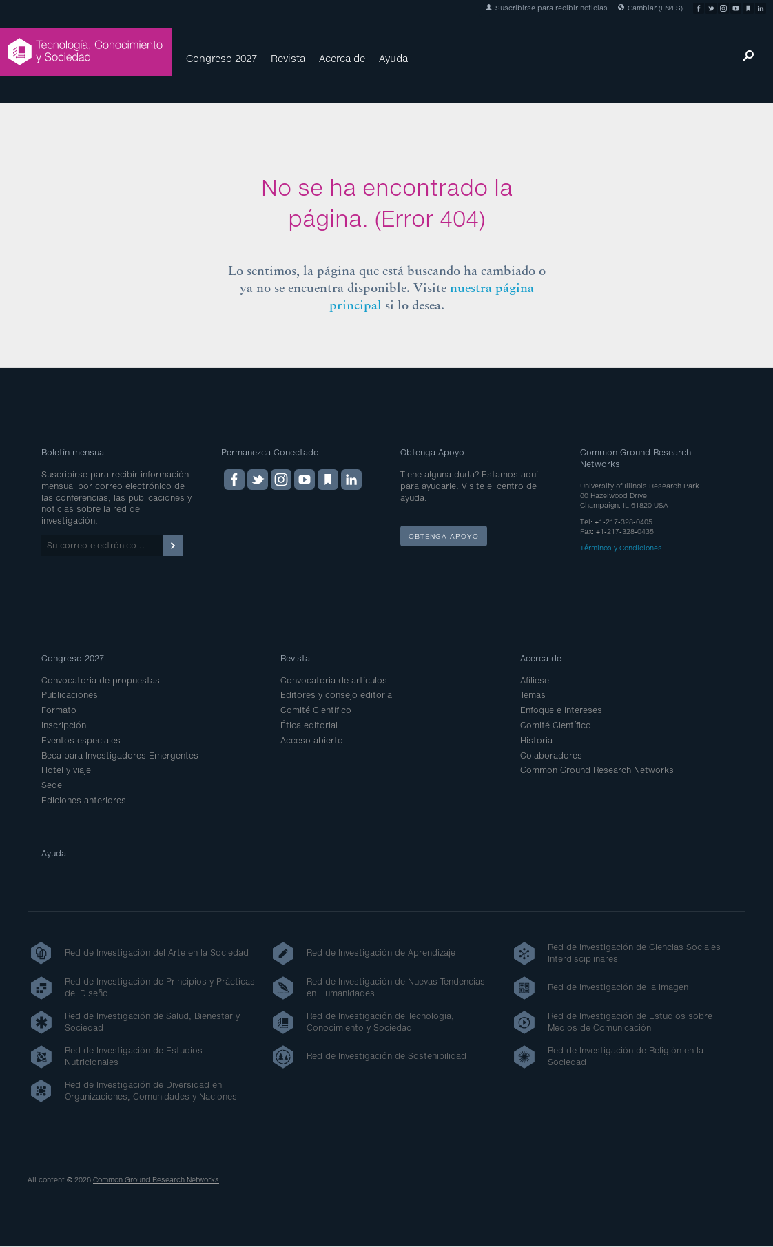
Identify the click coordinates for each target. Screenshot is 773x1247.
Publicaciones (69, 695)
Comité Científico (315, 710)
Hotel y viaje (66, 770)
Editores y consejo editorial (337, 695)
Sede (51, 785)
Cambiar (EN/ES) (650, 7)
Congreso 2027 (221, 58)
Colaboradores (551, 755)
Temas (533, 695)
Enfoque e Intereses (561, 710)
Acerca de (342, 58)
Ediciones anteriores (83, 800)
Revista (288, 58)
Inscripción (63, 725)
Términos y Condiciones (621, 548)
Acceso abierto (311, 740)
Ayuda (393, 58)
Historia (536, 740)
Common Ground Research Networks (597, 770)
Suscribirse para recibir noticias (547, 7)
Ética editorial (309, 725)
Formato (58, 710)
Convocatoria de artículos (333, 680)
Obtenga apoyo (444, 536)
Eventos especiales (81, 740)
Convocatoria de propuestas (100, 680)
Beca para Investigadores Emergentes (119, 755)
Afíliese (534, 680)
